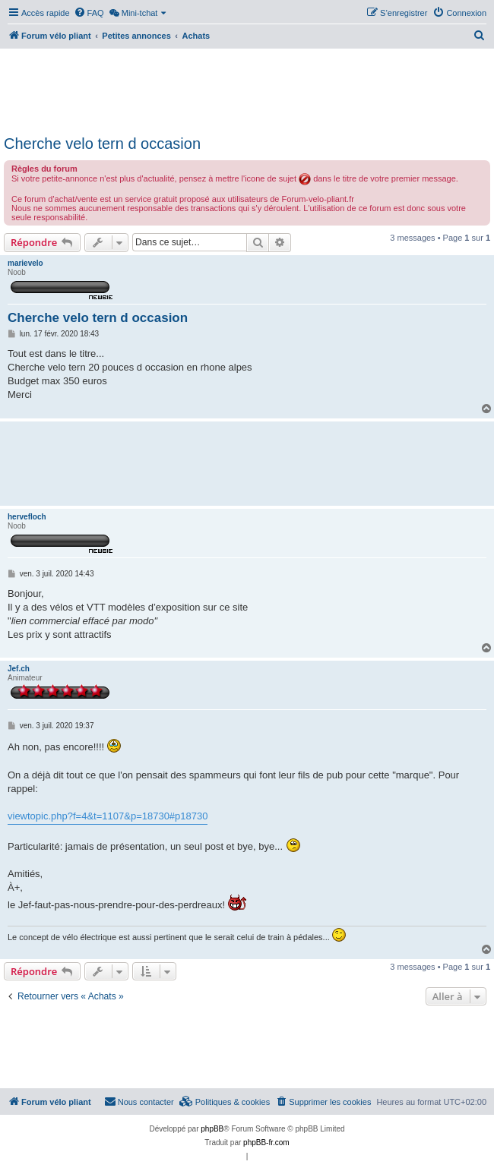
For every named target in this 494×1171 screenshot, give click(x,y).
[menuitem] (89, 13)
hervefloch (27, 517)
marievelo (25, 263)
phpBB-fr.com (266, 1142)
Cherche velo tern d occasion (102, 143)
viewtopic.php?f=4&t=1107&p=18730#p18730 (107, 816)
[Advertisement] (247, 90)
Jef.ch (19, 668)
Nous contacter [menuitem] (139, 1101)
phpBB (212, 1129)
